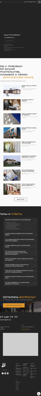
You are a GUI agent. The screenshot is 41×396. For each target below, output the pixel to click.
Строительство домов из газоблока (19, 374)
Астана (17, 385)
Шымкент (17, 387)
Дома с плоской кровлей (32, 377)
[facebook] (3, 373)
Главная (17, 363)
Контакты (17, 389)
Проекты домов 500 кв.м (33, 369)
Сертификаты (18, 382)
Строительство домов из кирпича (18, 371)
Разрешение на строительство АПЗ (19, 369)
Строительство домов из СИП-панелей (25, 364)
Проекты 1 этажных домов (33, 371)
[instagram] (5, 373)
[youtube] (8, 373)
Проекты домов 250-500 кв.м (32, 366)
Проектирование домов (18, 366)
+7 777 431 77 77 (30, 2)
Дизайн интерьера (26, 371)
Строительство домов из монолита (26, 368)
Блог (16, 380)
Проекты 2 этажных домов (33, 374)
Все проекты (32, 363)
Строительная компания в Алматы (25, 374)
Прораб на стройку (26, 370)
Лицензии (17, 383)
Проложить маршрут (25, 329)
